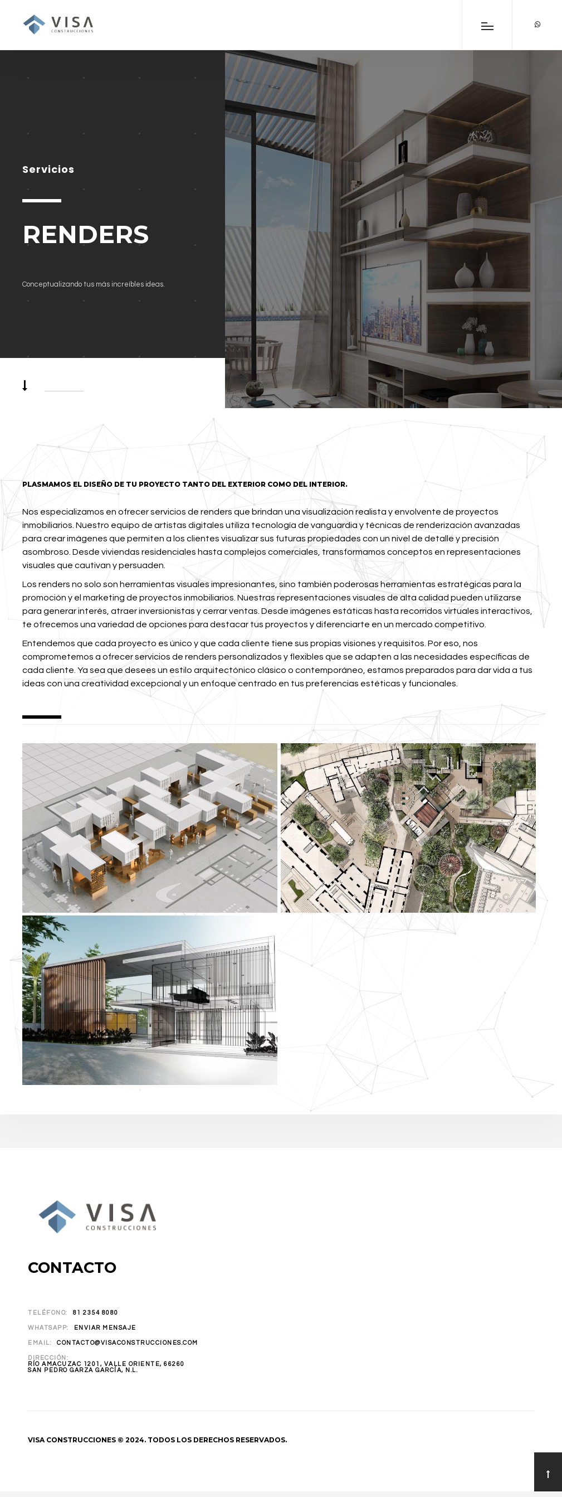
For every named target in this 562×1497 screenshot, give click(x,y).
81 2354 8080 (96, 1313)
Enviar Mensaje (105, 1328)
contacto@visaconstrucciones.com (127, 1343)
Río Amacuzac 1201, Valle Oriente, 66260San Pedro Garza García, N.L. (106, 1367)
